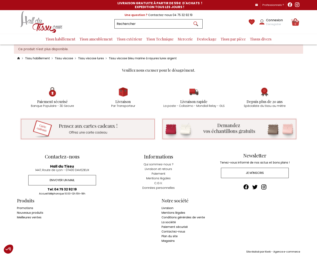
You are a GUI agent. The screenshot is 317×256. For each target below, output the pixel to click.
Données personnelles (158, 187)
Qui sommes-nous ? (158, 164)
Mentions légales (158, 178)
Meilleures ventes (29, 217)
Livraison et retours (158, 168)
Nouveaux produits (30, 212)
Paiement (158, 173)
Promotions (25, 208)
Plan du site (170, 236)
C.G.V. (158, 182)
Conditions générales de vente (183, 217)
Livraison (167, 208)
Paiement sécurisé (175, 226)
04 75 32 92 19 (182, 15)
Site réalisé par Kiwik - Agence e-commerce (273, 251)
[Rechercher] (158, 24)
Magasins (168, 240)
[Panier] (295, 22)
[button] (8, 249)
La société (169, 222)
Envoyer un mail (62, 179)
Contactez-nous (173, 231)
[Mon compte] (261, 21)
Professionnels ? (272, 5)
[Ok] (196, 24)
